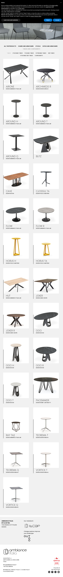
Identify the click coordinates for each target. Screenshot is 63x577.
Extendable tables (41, 53)
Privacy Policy (15, 570)
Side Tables (51, 53)
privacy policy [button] (54, 5)
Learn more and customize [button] (11, 20)
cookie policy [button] (21, 8)
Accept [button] (57, 20)
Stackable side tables (26, 55)
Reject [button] (48, 20)
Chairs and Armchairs (26, 46)
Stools (38, 46)
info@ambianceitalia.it (9, 565)
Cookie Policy (25, 570)
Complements (39, 55)
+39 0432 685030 (8, 566)
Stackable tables (18, 53)
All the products (10, 46)
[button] (61, 2)
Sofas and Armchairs (50, 46)
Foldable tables (29, 53)
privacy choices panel (36, 16)
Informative (6, 570)
